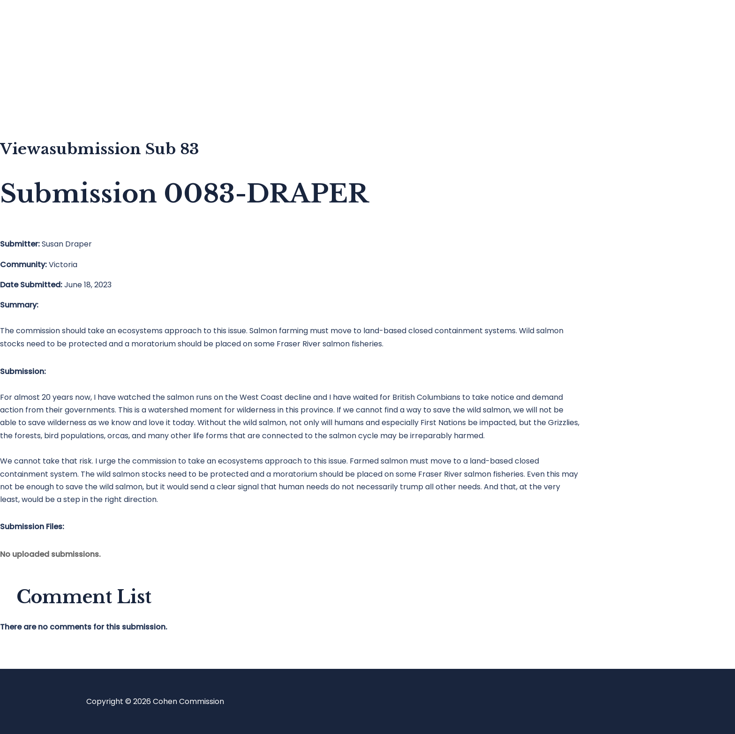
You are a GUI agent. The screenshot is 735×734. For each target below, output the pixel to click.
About (49, 101)
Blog (45, 63)
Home (49, 26)
